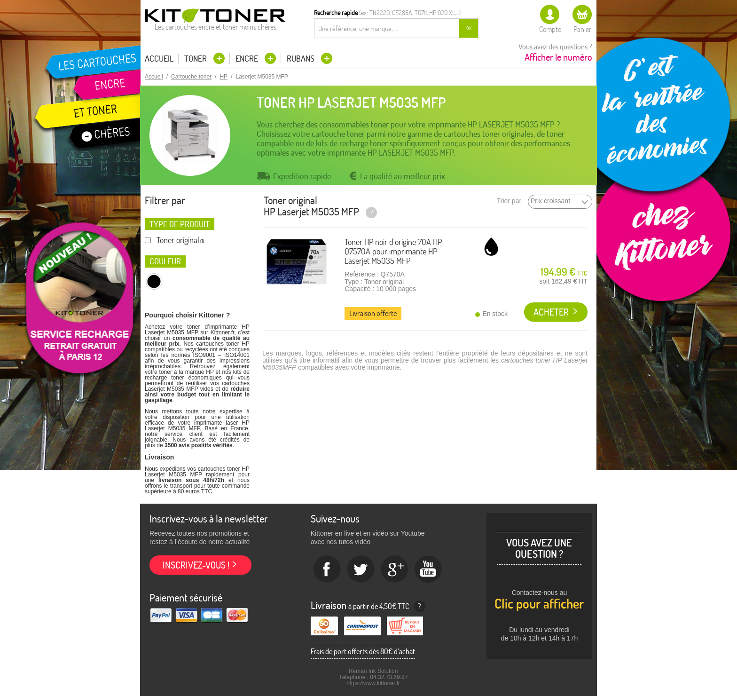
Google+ (395, 569)
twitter (361, 569)
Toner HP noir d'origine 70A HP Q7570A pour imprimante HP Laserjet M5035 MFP (393, 251)
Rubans (301, 58)
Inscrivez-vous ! (196, 565)
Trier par (509, 201)
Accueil (159, 58)
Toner (196, 58)
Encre (247, 58)
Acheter (551, 312)
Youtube (429, 569)
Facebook (327, 569)
